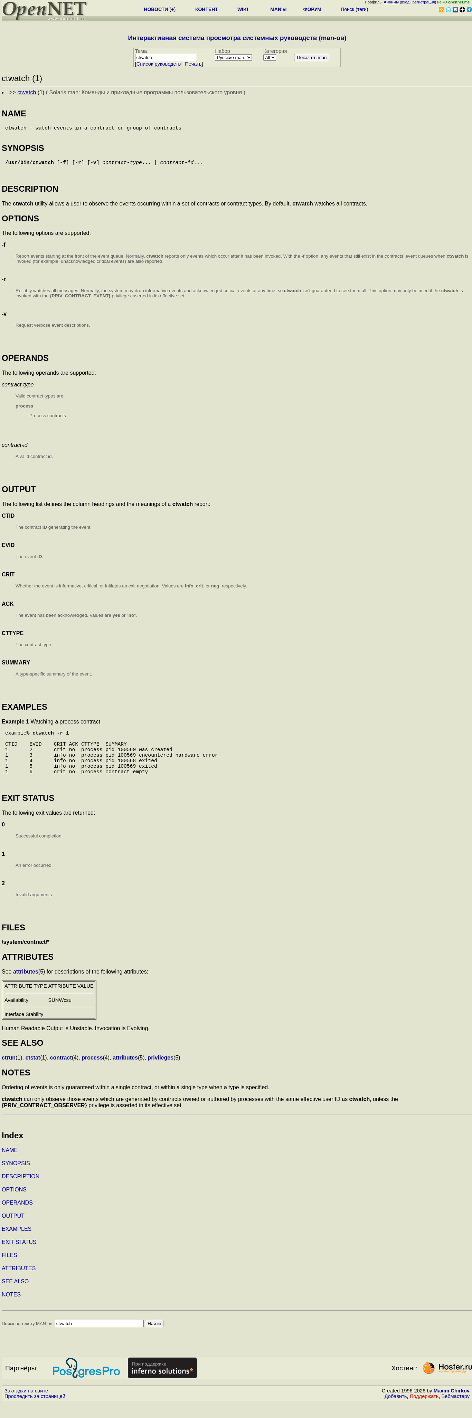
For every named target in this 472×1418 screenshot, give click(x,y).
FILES (9, 1270)
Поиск (347, 9)
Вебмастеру (456, 1411)
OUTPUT (13, 1231)
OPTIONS (14, 1205)
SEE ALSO (15, 1297)
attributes (25, 987)
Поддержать (424, 1411)
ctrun (9, 1073)
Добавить (396, 1411)
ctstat (32, 1073)
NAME (10, 1165)
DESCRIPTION (20, 1192)
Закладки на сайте (26, 1406)
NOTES (11, 1310)
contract (61, 1073)
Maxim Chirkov (452, 1406)
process (92, 1073)
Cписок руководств (158, 64)
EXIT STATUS (19, 1257)
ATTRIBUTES (19, 1283)
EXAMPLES (16, 1244)
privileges (160, 1073)
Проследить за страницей (34, 1411)
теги (362, 9)
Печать (193, 64)
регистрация (424, 2)
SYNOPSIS (16, 1178)
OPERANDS (17, 1218)
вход (405, 2)
